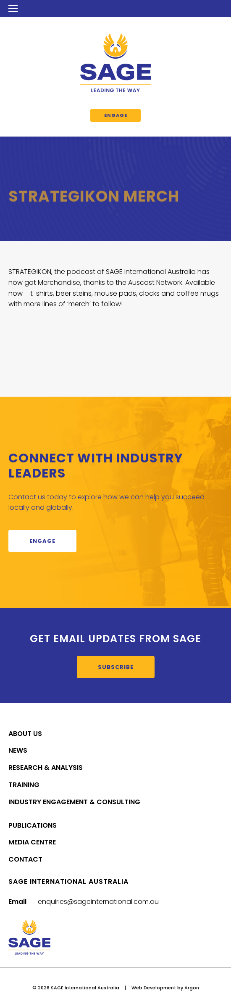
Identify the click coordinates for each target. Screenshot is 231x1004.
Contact (25, 859)
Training (23, 785)
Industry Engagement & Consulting (74, 802)
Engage (115, 115)
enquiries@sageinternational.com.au (98, 901)
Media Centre (32, 842)
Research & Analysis (45, 767)
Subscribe (116, 667)
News (17, 750)
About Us (25, 733)
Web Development (153, 987)
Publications (32, 825)
